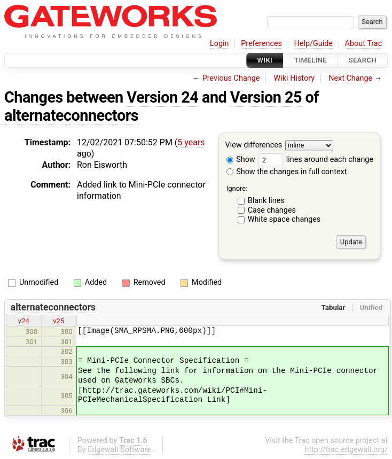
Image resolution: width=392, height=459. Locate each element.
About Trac (363, 43)
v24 (23, 321)
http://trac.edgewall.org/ (346, 449)
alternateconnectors (71, 115)
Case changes (272, 210)
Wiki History (294, 78)
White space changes (284, 219)
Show (240, 159)
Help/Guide (313, 43)
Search (363, 60)
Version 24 (162, 97)
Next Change (350, 78)
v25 (58, 321)
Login (219, 43)
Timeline (310, 60)
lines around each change (315, 159)
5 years (191, 142)
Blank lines (266, 200)
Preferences (261, 43)
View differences (254, 145)
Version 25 (266, 97)
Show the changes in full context (286, 171)
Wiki (265, 60)
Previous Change (231, 78)
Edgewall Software (119, 449)
